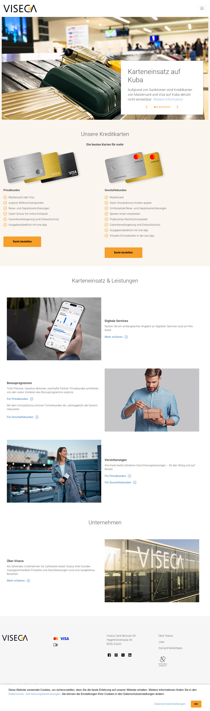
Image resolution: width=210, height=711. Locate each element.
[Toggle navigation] (202, 8)
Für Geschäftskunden (20, 417)
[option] (105, 68)
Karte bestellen (22, 241)
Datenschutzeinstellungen (170, 703)
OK (196, 703)
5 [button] (164, 107)
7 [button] (169, 107)
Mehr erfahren (114, 337)
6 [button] (167, 107)
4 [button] (162, 107)
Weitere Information (168, 99)
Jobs (161, 642)
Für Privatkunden (17, 399)
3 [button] (159, 107)
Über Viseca (165, 636)
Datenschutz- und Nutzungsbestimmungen (34, 694)
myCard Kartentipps (170, 648)
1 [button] (155, 107)
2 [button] (157, 107)
